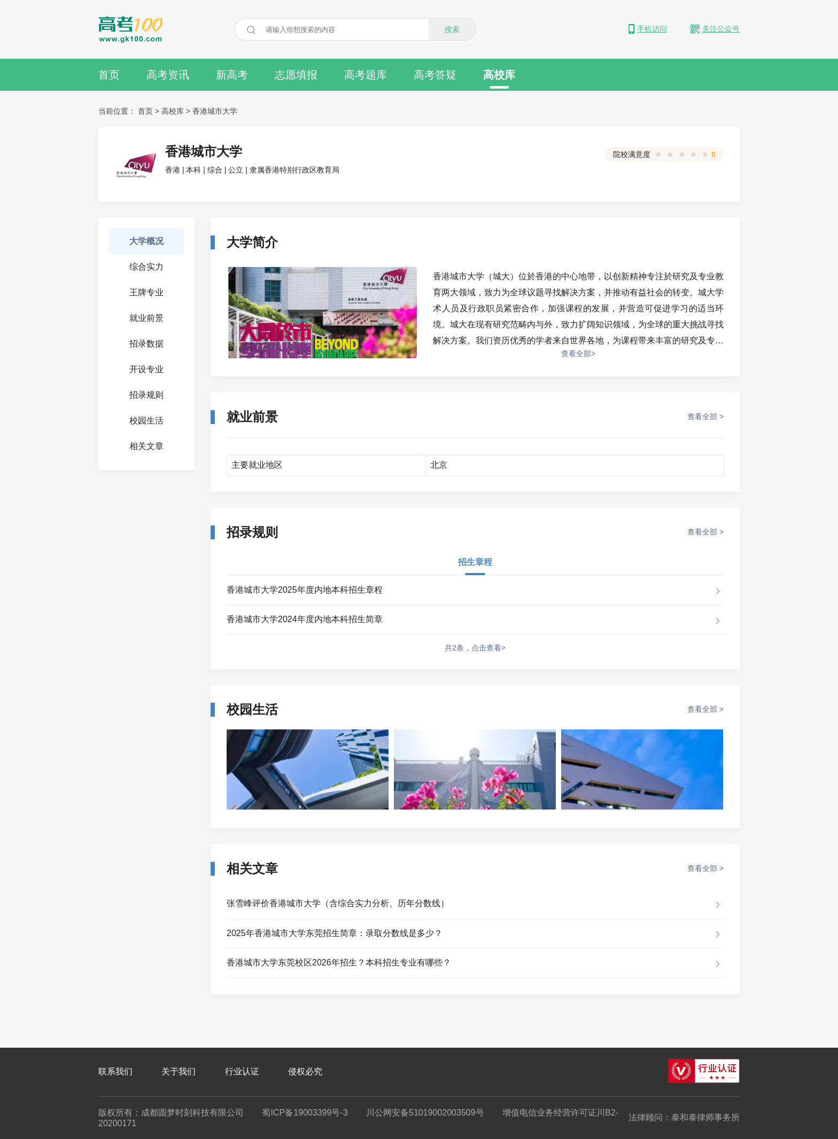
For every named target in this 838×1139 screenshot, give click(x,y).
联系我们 (115, 1071)
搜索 (452, 29)
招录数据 (146, 343)
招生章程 (475, 562)
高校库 (499, 79)
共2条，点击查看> (475, 647)
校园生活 (146, 420)
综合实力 (146, 266)
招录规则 (146, 394)
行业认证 (242, 1071)
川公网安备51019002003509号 (425, 1112)
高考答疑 (435, 75)
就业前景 (146, 318)
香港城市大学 (214, 111)
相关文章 (146, 446)
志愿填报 (296, 75)
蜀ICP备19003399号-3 (304, 1112)
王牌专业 (146, 292)
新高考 (232, 75)
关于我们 (178, 1071)
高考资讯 (167, 75)
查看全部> (578, 353)
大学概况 (146, 241)
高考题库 (365, 75)
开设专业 (146, 369)
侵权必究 (305, 1071)
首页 (109, 75)
